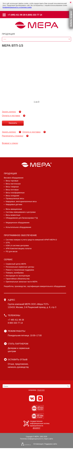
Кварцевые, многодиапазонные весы (21, 201)
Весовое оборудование (13, 178)
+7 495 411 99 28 (16, 320)
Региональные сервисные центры (20, 267)
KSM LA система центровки (17, 245)
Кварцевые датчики (14, 204)
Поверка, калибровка (15, 273)
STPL (8, 243)
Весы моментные (13, 215)
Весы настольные (13, 184)
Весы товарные (12, 187)
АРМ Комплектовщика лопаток (19, 248)
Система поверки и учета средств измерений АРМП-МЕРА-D (31, 240)
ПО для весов (11, 251)
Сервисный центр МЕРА (16, 264)
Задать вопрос (9, 112)
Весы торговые (12, 181)
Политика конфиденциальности (31, 439)
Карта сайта (48, 439)
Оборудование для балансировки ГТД (22, 218)
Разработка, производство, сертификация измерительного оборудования (35, 286)
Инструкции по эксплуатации (18, 276)
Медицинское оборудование (18, 223)
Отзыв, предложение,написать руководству (18, 365)
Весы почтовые (12, 190)
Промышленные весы (15, 198)
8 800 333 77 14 (15, 323)
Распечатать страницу (12, 136)
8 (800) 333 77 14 (34, 15)
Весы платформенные (15, 193)
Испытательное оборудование (18, 227)
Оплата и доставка (11, 116)
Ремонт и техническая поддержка (20, 270)
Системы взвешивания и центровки (21, 212)
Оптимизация (38, 444)
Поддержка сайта (50, 444)
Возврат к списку (10, 143)
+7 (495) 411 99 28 (16, 15)
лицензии (41, 390)
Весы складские (12, 196)
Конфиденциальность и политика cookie (17, 7)
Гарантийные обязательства (18, 279)
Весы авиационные (14, 209)
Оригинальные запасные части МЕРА (21, 282)
